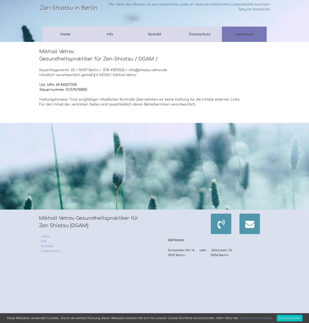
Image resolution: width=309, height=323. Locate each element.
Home (65, 34)
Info (110, 34)
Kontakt (154, 34)
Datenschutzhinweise (255, 318)
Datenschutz (199, 34)
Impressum (244, 34)
